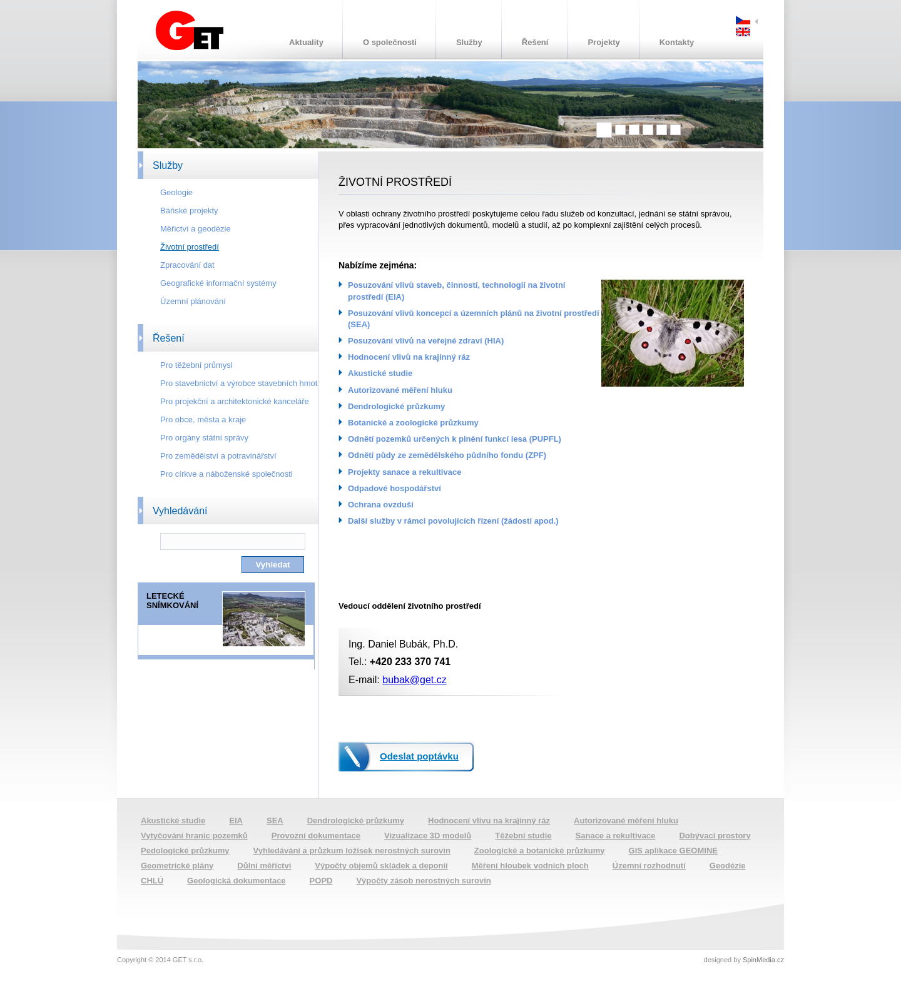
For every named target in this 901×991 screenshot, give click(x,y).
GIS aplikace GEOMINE (673, 850)
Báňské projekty (189, 210)
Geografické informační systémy (218, 283)
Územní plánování (193, 301)
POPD (321, 880)
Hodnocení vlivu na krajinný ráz (489, 820)
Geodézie (728, 865)
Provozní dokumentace (316, 835)
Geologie (176, 192)
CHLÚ (152, 880)
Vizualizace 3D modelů (427, 835)
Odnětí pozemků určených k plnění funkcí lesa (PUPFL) (454, 439)
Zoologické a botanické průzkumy (539, 850)
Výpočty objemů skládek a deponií (381, 865)
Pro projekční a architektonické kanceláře (234, 401)
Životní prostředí (189, 247)
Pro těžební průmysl (196, 365)
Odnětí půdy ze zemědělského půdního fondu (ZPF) (447, 455)
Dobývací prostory (714, 835)
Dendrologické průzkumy (396, 406)
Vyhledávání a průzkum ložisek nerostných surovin (351, 850)
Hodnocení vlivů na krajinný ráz (409, 357)
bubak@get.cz (414, 679)
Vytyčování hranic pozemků (194, 835)
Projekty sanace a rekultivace (404, 472)
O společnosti (390, 42)
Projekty (603, 42)
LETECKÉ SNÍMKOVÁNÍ (172, 600)
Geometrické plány (177, 865)
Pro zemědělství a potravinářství (218, 455)
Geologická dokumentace (236, 880)
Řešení (535, 42)
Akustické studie (380, 373)
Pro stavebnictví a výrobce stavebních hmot (238, 383)
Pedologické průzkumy (185, 850)
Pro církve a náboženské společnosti (226, 474)
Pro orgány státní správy (204, 437)
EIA (236, 820)
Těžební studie (523, 835)
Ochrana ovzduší (381, 504)
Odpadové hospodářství (394, 488)
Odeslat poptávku (419, 756)
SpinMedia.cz (763, 959)
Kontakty (677, 42)
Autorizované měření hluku (400, 390)
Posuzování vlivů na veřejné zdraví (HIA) (426, 340)
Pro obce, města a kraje (203, 419)
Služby (469, 42)
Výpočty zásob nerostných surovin (423, 880)
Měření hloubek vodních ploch (530, 865)
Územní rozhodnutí (649, 865)
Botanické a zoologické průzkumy (413, 422)
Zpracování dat (187, 265)
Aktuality (306, 42)
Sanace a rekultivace (616, 835)
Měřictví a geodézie (195, 228)
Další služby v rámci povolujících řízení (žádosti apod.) (453, 521)
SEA (275, 820)
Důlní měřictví (264, 865)
